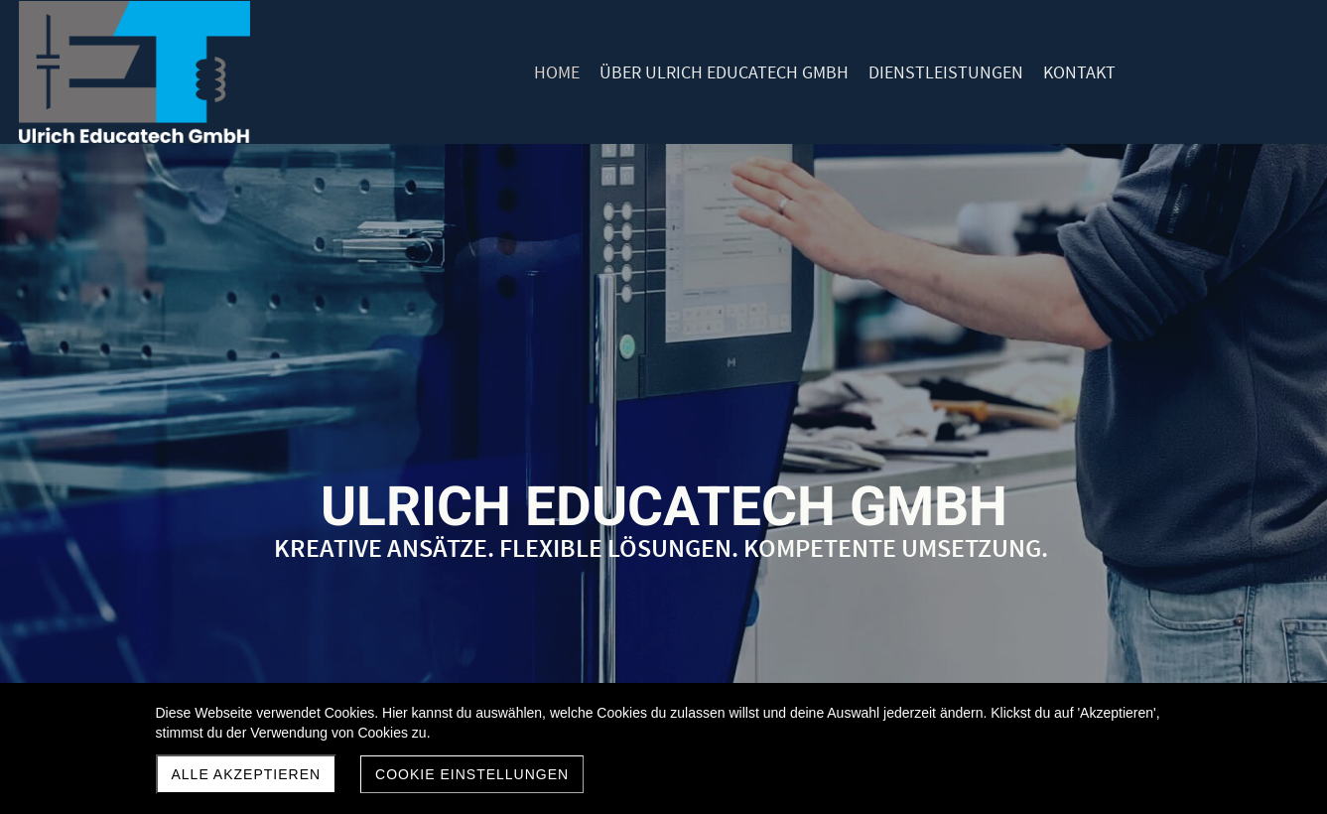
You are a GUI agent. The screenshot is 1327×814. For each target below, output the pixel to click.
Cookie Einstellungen (472, 774)
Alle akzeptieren (247, 774)
